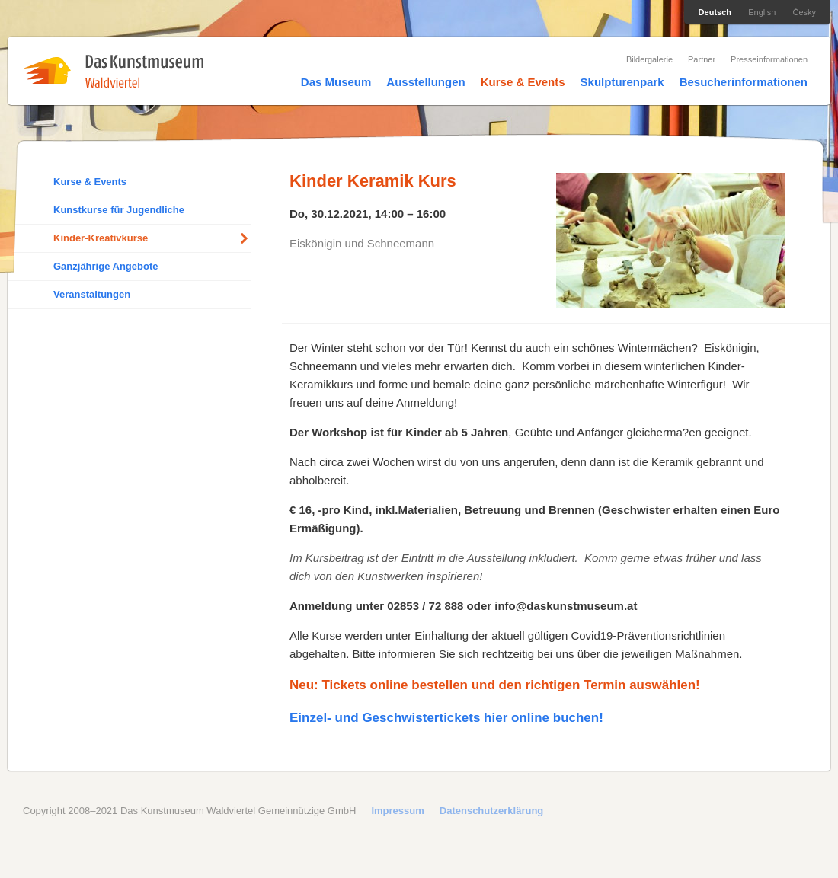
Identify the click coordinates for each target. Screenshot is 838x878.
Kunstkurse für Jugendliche (118, 210)
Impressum (397, 810)
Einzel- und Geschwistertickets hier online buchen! (446, 717)
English (762, 12)
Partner (701, 59)
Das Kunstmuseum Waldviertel (113, 71)
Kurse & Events (523, 81)
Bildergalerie (649, 59)
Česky (804, 12)
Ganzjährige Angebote (105, 266)
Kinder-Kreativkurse (100, 238)
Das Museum (336, 81)
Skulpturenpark (622, 81)
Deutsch (715, 12)
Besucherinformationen (744, 81)
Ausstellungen (425, 81)
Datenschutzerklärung (492, 810)
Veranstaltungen (91, 294)
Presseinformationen (769, 59)
